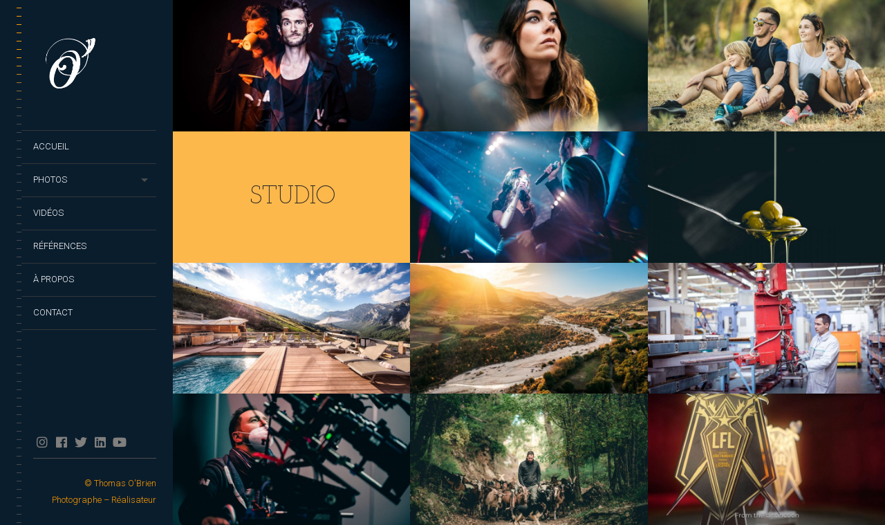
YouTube (119, 442)
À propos (53, 279)
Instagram (41, 442)
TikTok (138, 442)
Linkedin (100, 442)
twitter (80, 442)
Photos (50, 179)
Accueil (51, 146)
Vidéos (48, 213)
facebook (61, 442)
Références (59, 246)
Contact (53, 312)
